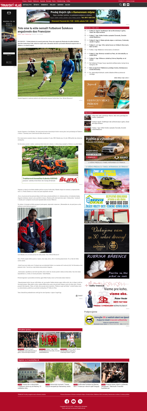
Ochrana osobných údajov (78, 394)
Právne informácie (65, 394)
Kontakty (105, 394)
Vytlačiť (79, 295)
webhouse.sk (81, 408)
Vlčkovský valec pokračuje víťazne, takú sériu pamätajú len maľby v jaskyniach (110, 116)
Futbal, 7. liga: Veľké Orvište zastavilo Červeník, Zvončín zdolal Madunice (49, 350)
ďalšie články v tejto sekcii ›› (121, 78)
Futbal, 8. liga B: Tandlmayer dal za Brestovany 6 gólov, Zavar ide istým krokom (27, 350)
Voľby (68, 1)
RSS (101, 394)
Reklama (96, 394)
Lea (133, 1)
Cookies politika (124, 394)
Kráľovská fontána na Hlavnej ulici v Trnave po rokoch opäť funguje (86, 385)
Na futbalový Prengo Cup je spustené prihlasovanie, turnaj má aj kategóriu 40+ (109, 64)
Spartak (42, 1)
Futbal (23, 34)
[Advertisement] (50, 115)
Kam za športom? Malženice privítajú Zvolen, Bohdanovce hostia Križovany (108, 68)
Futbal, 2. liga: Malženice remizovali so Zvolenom (104, 50)
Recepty (48, 1)
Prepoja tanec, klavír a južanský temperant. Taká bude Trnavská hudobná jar (114, 386)
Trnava (24, 1)
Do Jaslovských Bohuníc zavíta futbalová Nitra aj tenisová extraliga (107, 73)
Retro (54, 1)
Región (30, 1)
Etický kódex (89, 394)
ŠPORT (19, 34)
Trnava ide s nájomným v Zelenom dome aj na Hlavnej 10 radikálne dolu (29, 386)
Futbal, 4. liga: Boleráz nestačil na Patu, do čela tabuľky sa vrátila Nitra (108, 54)
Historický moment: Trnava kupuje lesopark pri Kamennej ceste (58, 385)
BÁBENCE (44, 5)
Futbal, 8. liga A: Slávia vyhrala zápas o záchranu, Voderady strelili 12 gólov (70, 350)
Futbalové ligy (61, 1)
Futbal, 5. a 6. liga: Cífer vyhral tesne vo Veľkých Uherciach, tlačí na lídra (109, 45)
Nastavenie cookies (114, 394)
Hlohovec (36, 1)
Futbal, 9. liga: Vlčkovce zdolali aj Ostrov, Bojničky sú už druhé (107, 59)
